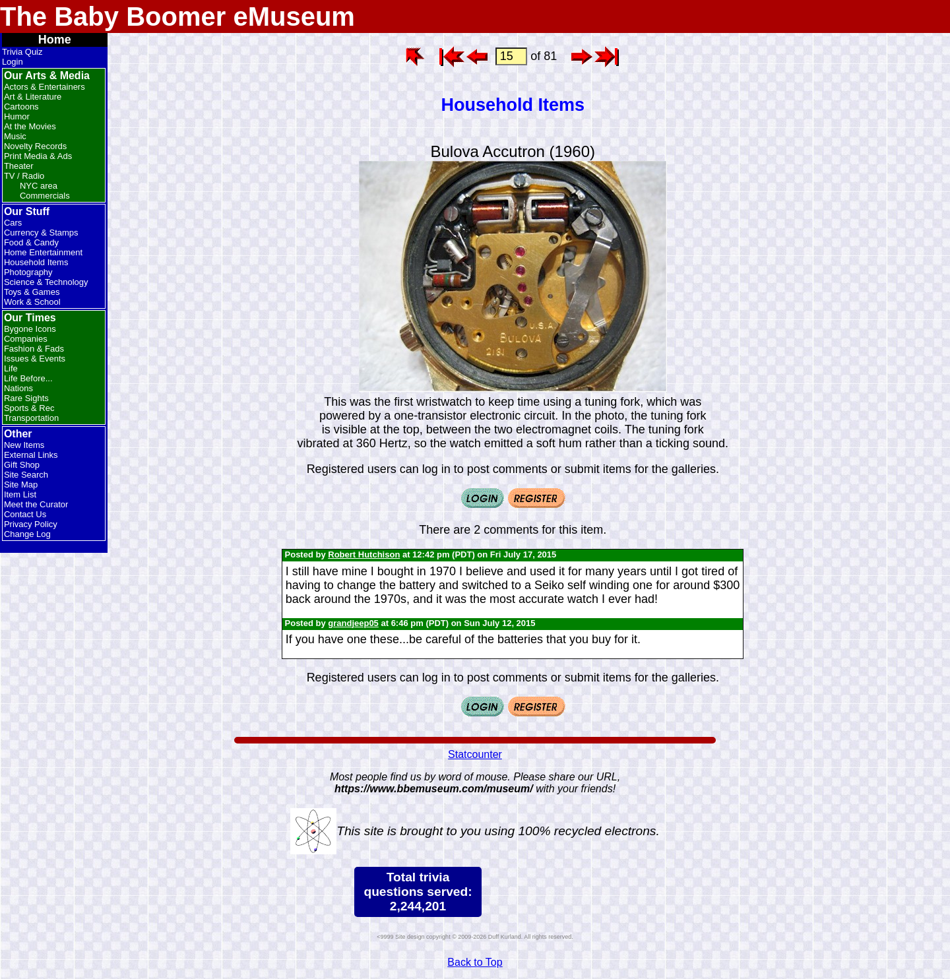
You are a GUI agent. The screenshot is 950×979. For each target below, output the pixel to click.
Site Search (26, 475)
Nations (18, 388)
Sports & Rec (29, 408)
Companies (26, 339)
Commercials (45, 196)
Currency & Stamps (41, 232)
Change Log (27, 534)
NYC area (38, 186)
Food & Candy (31, 242)
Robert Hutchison (364, 554)
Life (11, 368)
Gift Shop (22, 465)
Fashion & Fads (34, 349)
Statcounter (475, 754)
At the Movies (30, 126)
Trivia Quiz (22, 52)
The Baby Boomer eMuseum (177, 16)
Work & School (32, 302)
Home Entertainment (43, 252)
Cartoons (21, 106)
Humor (17, 116)
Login (12, 62)
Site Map (21, 485)
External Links (31, 455)
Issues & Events (34, 358)
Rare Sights (26, 398)
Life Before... (28, 378)
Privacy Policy (30, 524)
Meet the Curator (36, 504)
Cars (13, 223)
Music (15, 136)
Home (54, 39)
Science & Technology (46, 282)
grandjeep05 (353, 623)
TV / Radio (24, 176)
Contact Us (25, 514)
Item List (20, 494)
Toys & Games (32, 292)
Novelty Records (35, 146)
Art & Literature (32, 97)
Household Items (36, 262)
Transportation (31, 418)
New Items (24, 445)
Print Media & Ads (38, 156)
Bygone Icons (30, 329)
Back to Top (474, 962)
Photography (28, 272)
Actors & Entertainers (44, 87)
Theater (19, 166)
